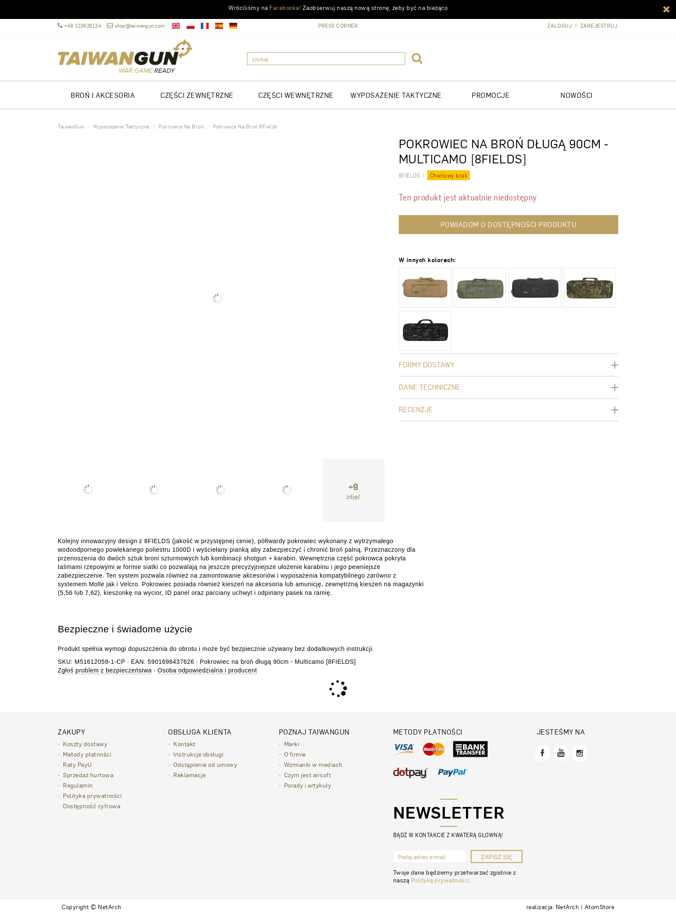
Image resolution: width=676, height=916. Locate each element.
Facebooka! (285, 7)
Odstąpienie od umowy (205, 764)
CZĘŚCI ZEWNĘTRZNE (197, 95)
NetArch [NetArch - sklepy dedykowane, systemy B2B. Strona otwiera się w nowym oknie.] (567, 906)
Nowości (576, 95)
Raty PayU (77, 764)
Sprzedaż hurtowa (88, 774)
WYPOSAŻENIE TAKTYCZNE (396, 95)
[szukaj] (326, 58)
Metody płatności (87, 754)
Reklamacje (189, 774)
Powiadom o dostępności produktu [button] (509, 224)
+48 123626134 (79, 25)
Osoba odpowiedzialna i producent (207, 670)
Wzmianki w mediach (313, 764)
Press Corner (338, 25)
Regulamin (78, 785)
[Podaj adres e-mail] (430, 856)
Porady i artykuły (308, 785)
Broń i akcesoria (103, 95)
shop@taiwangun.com (136, 25)
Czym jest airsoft (308, 774)
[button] (666, 8)
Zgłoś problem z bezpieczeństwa (105, 670)
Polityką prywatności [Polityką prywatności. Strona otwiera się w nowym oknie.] (440, 880)
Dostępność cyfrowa (91, 806)
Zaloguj (560, 25)
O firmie (295, 754)
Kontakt (184, 743)
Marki (292, 743)
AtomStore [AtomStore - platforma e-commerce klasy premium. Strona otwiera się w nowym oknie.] (600, 906)
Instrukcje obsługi (198, 754)
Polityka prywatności (92, 795)
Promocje (491, 95)
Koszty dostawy (85, 743)
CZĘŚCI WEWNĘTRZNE (296, 95)
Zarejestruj (599, 25)
